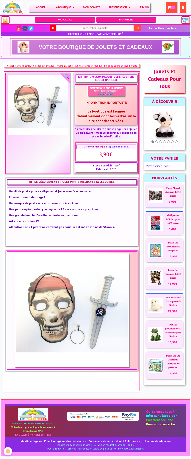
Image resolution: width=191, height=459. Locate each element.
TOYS (113, 169)
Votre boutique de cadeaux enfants (35, 65)
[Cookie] (8, 451)
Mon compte (92, 7)
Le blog (144, 7)
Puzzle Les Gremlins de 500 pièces (173, 274)
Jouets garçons (65, 65)
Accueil (41, 7)
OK (137, 28)
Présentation (118, 7)
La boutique (63, 7)
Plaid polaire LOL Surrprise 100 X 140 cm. (173, 219)
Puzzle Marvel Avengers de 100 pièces (173, 192)
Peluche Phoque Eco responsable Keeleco (173, 301)
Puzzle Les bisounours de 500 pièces (172, 246)
